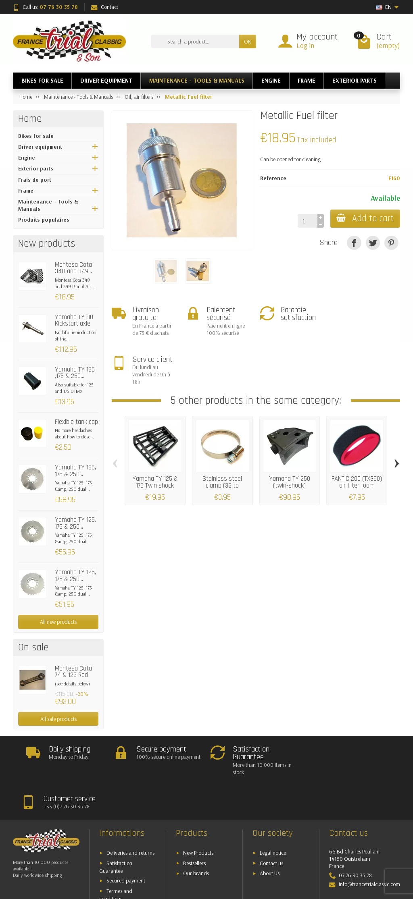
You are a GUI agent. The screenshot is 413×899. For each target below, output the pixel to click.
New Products (198, 818)
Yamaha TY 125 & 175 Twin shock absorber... (155, 437)
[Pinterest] (391, 243)
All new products (58, 621)
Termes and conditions (115, 860)
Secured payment (125, 846)
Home (30, 118)
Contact (104, 6)
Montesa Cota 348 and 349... (73, 268)
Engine (26, 157)
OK (247, 41)
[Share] (354, 243)
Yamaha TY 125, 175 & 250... (75, 471)
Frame (25, 190)
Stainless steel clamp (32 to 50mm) (222, 437)
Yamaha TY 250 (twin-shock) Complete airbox (289, 437)
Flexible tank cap (76, 422)
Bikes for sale (36, 135)
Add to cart (365, 218)
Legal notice (273, 818)
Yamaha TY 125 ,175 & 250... (75, 373)
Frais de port (34, 179)
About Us (270, 839)
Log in (305, 45)
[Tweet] (373, 243)
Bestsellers (194, 828)
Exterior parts (35, 168)
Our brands (196, 839)
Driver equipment (40, 146)
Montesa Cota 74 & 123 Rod (73, 672)
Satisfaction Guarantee (115, 832)
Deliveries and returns (130, 818)
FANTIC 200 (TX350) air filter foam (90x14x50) (357, 437)
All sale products (58, 719)
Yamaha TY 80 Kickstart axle (74, 320)
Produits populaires (43, 219)
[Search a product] (195, 41)
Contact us (271, 828)
